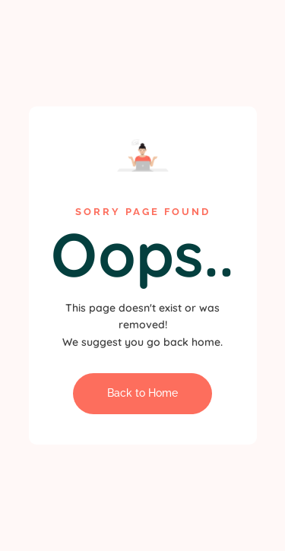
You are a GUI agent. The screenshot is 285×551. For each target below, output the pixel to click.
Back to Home (142, 393)
